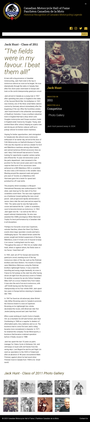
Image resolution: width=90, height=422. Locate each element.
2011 (50, 100)
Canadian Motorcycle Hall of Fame (47, 8)
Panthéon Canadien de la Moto (44, 11)
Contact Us (84, 418)
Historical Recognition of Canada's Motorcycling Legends (53, 14)
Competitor (54, 109)
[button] (85, 4)
